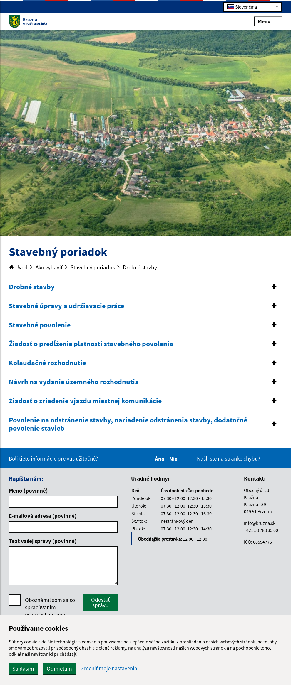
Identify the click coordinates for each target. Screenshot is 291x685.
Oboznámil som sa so (50, 607)
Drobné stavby (140, 267)
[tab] (145, 287)
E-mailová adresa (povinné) (43, 515)
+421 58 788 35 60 (261, 530)
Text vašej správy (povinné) (43, 540)
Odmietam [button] (59, 668)
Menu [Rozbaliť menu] (268, 21)
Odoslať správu (100, 602)
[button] (145, 287)
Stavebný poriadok (93, 267)
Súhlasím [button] (23, 668)
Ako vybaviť (49, 267)
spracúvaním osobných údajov (45, 611)
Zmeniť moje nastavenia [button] (109, 668)
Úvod (18, 267)
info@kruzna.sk (259, 523)
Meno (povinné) (28, 490)
